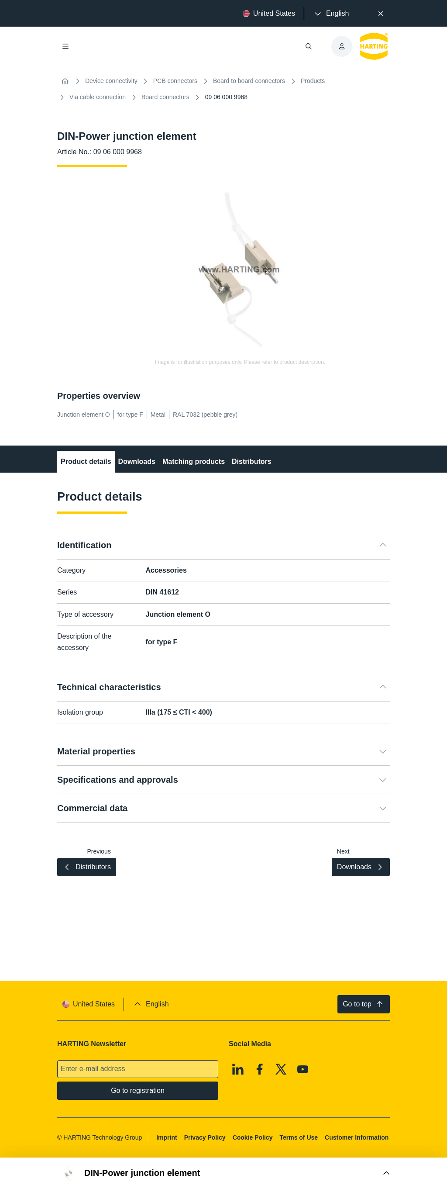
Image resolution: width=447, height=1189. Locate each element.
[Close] (380, 13)
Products (313, 80)
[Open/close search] (308, 46)
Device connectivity (111, 80)
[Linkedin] (238, 1069)
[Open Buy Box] (223, 1173)
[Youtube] (303, 1069)
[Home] (65, 81)
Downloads (136, 461)
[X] (281, 1069)
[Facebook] (260, 1069)
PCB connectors (175, 80)
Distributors (252, 461)
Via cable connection (97, 96)
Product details (86, 461)
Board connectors (165, 96)
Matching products (193, 461)
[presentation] (331, 13)
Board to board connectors (249, 80)
